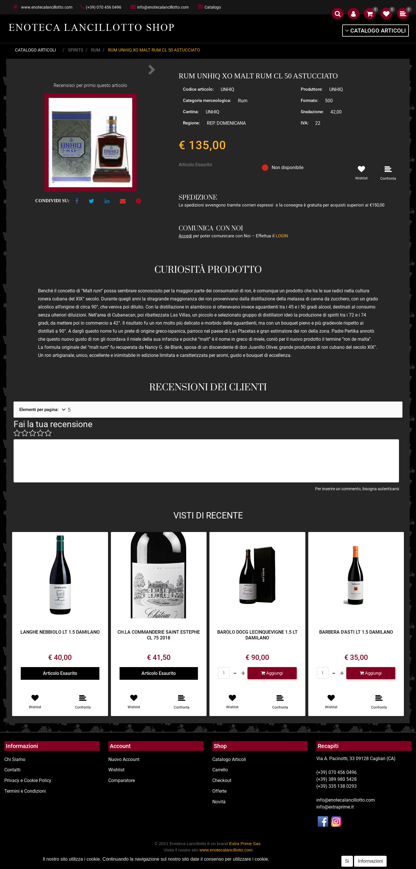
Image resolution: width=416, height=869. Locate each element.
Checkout (221, 780)
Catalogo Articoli (35, 50)
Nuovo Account (123, 759)
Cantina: (191, 111)
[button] (337, 13)
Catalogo (213, 7)
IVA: (305, 123)
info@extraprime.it (335, 807)
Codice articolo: (198, 89)
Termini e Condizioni (25, 791)
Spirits (75, 50)
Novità (219, 801)
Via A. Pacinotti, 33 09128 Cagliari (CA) (356, 758)
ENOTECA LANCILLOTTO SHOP (92, 27)
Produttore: (312, 89)
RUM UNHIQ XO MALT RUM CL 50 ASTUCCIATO (154, 50)
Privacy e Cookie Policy (27, 780)
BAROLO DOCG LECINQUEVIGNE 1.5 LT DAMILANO (257, 634)
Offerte (219, 791)
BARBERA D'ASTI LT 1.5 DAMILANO (356, 632)
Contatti (12, 770)
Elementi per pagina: (38, 409)
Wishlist (116, 770)
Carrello (220, 770)
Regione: (191, 123)
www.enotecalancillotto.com (46, 7)
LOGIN (282, 235)
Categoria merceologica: (207, 100)
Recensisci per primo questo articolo (90, 85)
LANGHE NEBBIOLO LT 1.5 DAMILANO (60, 632)
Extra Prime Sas (244, 843)
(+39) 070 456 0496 (103, 7)
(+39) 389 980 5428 (336, 779)
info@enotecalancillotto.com (163, 7)
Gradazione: (312, 111)
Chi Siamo (14, 759)
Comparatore (121, 780)
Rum (95, 50)
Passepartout (229, 866)
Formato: (309, 100)
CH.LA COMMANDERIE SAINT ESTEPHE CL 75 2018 (159, 634)
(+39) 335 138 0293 (336, 786)
